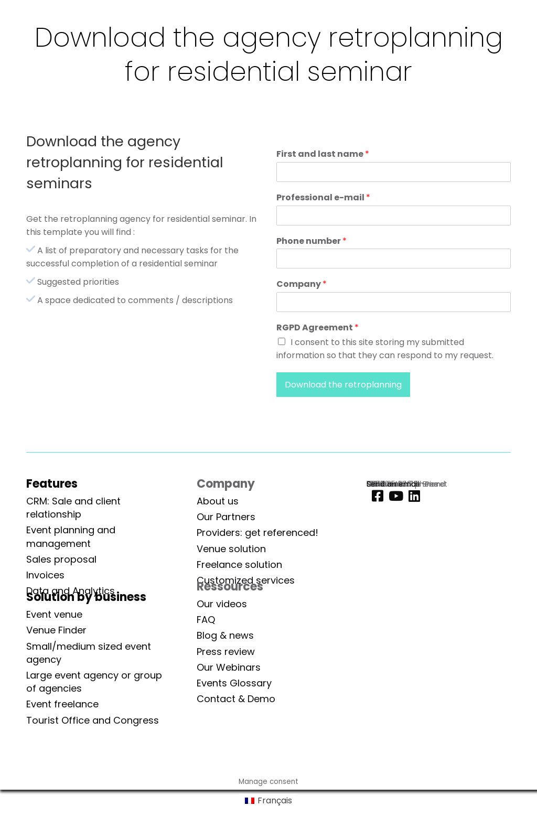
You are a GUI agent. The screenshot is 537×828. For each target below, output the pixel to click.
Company (301, 284)
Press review (226, 651)
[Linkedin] (411, 496)
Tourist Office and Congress (92, 720)
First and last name (322, 154)
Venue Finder (56, 630)
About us (218, 501)
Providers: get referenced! (257, 532)
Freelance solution (239, 564)
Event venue (54, 614)
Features (52, 484)
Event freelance (62, 704)
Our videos (222, 603)
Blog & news (225, 635)
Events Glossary (234, 683)
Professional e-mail (323, 197)
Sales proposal (61, 559)
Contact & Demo (236, 698)
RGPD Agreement (317, 328)
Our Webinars (229, 667)
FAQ (206, 619)
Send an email (393, 484)
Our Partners (226, 516)
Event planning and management (70, 536)
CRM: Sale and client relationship (73, 507)
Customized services (246, 580)
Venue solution (231, 548)
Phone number (311, 241)
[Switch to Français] (268, 801)
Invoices (45, 575)
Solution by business (86, 597)
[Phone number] (393, 258)
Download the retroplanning (343, 385)
